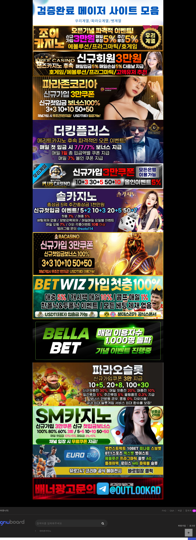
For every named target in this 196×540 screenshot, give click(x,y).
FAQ (164, 510)
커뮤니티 (4, 510)
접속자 (190, 510)
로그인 (192, 525)
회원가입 (182, 525)
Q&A (172, 510)
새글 (180, 510)
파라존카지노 (45, 530)
